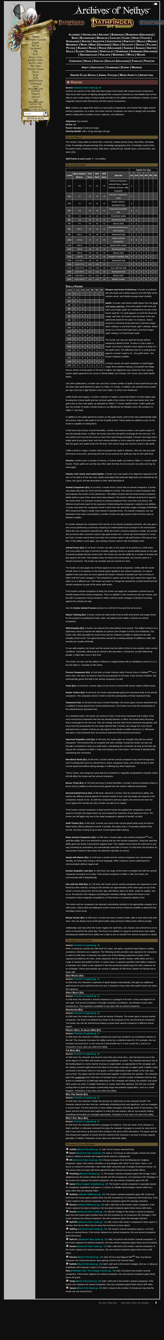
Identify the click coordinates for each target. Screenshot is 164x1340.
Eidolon (98, 60)
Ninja (116, 44)
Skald (69, 51)
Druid (135, 37)
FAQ (35, 51)
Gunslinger (73, 41)
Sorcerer (92, 51)
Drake (87, 60)
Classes (35, 42)
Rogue (93, 47)
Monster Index (35, 60)
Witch (130, 54)
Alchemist (75, 34)
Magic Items (35, 57)
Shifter (151, 47)
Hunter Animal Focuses (85, 608)
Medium (152, 41)
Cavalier (115, 37)
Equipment (35, 48)
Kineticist (129, 41)
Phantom (149, 60)
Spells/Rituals (35, 80)
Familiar (137, 60)
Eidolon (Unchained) (117, 60)
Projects (35, 93)
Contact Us (35, 104)
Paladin (151, 44)
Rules (35, 74)
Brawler (102, 37)
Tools (35, 99)
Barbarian (118, 34)
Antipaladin (90, 34)
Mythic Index (35, 63)
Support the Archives (35, 110)
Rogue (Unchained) (110, 47)
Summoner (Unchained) (144, 51)
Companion (75, 60)
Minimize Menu (35, 118)
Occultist (127, 44)
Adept (85, 67)
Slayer (80, 51)
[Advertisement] (50, 1319)
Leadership (80, 1077)
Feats (35, 54)
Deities (35, 45)
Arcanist (104, 34)
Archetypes (146, 75)
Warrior (137, 67)
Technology (35, 83)
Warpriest (119, 54)
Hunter (86, 41)
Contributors (35, 107)
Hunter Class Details (83, 75)
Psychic (70, 47)
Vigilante (104, 54)
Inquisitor (98, 41)
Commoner (112, 67)
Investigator (114, 41)
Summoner (122, 51)
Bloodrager (87, 37)
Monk (84, 44)
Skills (35, 77)
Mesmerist (72, 44)
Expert (125, 67)
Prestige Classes (35, 69)
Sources (36, 96)
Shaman (140, 47)
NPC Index (35, 66)
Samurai (128, 47)
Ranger (82, 47)
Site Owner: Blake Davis (108, 1303)
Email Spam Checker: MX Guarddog (135, 1303)
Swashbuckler (88, 54)
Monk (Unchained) (100, 44)
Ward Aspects (128, 75)
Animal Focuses (108, 75)
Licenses (35, 91)
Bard (75, 37)
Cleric (126, 37)
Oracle (140, 44)
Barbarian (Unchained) (139, 34)
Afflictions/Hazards (35, 39)
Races (35, 72)
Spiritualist (107, 51)
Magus (141, 41)
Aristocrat (97, 67)
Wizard (141, 54)
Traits (35, 86)
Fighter (145, 37)
